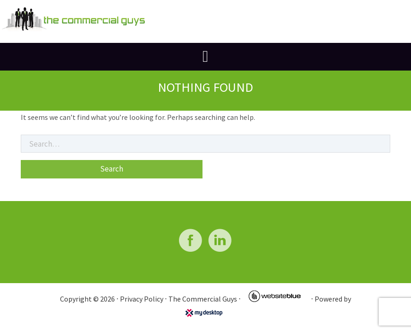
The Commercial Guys (202, 298)
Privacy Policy (141, 298)
